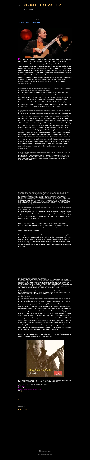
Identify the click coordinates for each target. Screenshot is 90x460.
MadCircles (49, 454)
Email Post (25, 399)
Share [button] (19, 399)
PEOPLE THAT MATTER (42, 5)
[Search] (71, 5)
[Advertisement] (45, 428)
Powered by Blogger (44, 451)
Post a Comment (23, 409)
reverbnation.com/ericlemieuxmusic (28, 392)
